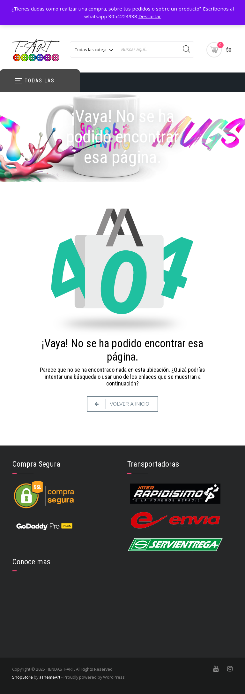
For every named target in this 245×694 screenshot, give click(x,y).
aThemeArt (49, 677)
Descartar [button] (149, 16)
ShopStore (22, 677)
